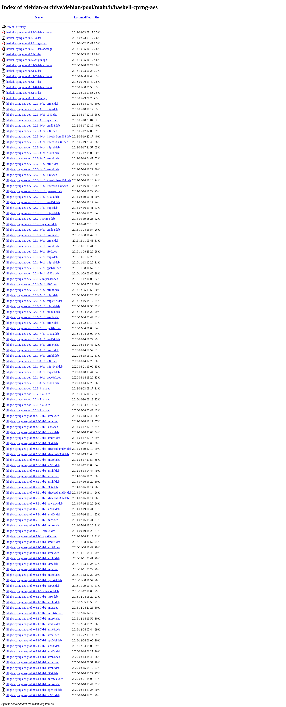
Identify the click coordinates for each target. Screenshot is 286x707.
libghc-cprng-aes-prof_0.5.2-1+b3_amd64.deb (33, 514)
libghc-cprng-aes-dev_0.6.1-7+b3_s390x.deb (32, 333)
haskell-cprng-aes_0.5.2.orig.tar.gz (26, 59)
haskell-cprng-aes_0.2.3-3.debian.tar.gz (29, 32)
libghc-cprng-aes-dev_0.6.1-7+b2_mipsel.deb (33, 306)
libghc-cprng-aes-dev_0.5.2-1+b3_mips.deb (32, 207)
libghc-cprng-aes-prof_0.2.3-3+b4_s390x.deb (32, 465)
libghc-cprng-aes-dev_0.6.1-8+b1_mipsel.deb (33, 372)
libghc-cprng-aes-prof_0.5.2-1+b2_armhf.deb (32, 481)
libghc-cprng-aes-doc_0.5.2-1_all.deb (28, 393)
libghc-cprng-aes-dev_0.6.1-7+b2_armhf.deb (32, 289)
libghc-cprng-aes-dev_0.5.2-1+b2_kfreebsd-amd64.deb (38, 180)
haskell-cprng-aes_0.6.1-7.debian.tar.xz (29, 76)
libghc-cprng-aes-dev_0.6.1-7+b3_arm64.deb (32, 317)
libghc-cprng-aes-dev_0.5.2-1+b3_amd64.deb (33, 202)
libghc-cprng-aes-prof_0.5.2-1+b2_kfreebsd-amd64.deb (39, 492)
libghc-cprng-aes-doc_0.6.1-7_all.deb (28, 404)
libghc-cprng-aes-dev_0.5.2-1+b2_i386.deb (31, 174)
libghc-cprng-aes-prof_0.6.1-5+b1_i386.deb (32, 563)
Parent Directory (16, 26)
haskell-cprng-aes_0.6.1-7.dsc (23, 81)
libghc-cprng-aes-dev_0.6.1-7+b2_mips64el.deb (34, 300)
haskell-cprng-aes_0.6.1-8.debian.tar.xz (29, 87)
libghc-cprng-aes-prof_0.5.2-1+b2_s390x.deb (32, 509)
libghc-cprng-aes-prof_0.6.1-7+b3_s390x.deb (32, 645)
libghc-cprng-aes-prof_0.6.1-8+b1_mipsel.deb (33, 684)
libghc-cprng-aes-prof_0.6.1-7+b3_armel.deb (32, 635)
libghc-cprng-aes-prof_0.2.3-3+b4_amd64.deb (33, 437)
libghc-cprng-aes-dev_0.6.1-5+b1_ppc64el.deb (33, 268)
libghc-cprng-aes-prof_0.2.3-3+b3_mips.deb (32, 421)
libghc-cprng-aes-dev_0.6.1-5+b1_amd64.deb (33, 229)
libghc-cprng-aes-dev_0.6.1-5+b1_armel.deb (32, 240)
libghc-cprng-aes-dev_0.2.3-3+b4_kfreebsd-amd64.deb (38, 136)
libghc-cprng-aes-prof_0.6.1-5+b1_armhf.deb (32, 558)
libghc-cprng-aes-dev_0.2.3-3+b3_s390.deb (31, 114)
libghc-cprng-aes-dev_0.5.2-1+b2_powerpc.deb (34, 191)
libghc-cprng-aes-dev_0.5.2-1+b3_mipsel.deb (33, 213)
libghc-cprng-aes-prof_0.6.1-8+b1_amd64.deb (33, 651)
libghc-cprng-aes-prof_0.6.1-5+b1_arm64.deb (33, 547)
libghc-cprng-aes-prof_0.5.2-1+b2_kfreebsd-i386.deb (37, 498)
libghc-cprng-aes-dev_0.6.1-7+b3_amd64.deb (33, 311)
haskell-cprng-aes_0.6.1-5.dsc (23, 70)
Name (38, 17)
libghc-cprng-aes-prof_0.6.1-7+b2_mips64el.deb (34, 613)
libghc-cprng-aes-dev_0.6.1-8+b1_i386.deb (31, 361)
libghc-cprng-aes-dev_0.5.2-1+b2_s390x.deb (32, 196)
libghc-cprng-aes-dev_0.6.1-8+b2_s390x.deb (32, 383)
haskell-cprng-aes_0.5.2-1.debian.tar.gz (29, 48)
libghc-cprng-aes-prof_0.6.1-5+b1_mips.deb (32, 569)
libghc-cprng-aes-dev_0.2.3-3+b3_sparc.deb (32, 120)
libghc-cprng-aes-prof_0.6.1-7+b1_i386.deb (32, 596)
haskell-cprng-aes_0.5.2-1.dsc (23, 54)
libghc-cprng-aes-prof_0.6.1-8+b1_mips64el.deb (34, 678)
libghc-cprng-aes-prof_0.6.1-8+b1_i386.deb (32, 673)
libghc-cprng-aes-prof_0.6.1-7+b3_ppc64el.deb (34, 640)
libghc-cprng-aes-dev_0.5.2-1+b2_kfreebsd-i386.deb (37, 185)
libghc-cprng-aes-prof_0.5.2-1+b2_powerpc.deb (34, 503)
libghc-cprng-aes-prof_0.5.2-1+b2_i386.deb (32, 487)
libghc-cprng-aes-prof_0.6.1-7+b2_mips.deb (32, 607)
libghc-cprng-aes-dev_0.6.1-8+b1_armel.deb (32, 350)
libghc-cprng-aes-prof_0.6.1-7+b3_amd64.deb (33, 624)
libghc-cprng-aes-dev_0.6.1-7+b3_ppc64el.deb (33, 328)
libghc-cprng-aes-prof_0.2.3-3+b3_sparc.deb (32, 432)
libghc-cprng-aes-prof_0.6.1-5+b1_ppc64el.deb (34, 580)
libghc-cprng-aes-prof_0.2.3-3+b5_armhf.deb (32, 470)
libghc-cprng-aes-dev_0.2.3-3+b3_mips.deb (32, 109)
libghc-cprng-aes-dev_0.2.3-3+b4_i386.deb (31, 131)
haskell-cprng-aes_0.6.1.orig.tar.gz (26, 98)
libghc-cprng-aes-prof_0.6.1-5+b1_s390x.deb (32, 585)
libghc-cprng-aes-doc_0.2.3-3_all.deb (28, 388)
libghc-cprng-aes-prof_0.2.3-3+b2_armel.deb (32, 415)
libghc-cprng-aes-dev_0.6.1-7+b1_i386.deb (31, 284)
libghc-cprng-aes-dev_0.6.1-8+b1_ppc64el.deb (33, 377)
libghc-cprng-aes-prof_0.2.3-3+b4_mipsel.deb (33, 459)
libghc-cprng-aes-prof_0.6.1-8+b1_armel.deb (32, 662)
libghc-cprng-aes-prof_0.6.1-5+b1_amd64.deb (33, 541)
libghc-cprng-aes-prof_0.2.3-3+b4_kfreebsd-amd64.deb (39, 448)
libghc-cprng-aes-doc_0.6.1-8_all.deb (28, 410)
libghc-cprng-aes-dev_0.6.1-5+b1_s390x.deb (32, 273)
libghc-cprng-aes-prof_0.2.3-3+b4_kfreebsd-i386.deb (37, 454)
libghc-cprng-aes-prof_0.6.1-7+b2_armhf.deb (32, 602)
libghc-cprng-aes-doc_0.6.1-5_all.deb (28, 399)
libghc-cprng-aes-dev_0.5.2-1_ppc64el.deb (31, 224)
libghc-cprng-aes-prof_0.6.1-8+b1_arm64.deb (33, 656)
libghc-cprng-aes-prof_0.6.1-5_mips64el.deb (32, 591)
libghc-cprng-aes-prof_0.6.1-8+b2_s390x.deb (32, 695)
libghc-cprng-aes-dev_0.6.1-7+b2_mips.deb (32, 295)
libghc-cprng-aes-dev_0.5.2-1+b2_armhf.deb (32, 169)
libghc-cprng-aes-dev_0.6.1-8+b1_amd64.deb (33, 339)
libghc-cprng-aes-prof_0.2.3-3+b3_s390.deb (32, 426)
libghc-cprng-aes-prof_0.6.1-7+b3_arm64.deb (33, 629)
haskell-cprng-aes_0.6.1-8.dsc (23, 92)
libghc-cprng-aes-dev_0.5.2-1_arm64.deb (30, 218)
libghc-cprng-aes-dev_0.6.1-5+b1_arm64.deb (32, 235)
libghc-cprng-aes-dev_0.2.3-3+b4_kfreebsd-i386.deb (37, 142)
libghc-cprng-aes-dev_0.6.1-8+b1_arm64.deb (32, 344)
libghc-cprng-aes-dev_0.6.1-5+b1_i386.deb (31, 251)
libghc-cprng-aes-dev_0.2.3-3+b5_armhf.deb (32, 158)
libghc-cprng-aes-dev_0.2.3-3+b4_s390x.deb (32, 152)
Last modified (82, 17)
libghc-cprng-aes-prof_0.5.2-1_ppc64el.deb (31, 536)
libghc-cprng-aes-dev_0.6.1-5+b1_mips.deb (32, 257)
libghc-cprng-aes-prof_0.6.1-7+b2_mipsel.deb (33, 618)
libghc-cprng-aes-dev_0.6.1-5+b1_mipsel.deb (33, 262)
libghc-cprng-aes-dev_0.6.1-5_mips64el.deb (32, 278)
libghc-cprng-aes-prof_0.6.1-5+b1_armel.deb (32, 552)
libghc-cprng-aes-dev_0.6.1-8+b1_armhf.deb (32, 355)
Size (96, 17)
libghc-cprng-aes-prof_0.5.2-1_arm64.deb (30, 530)
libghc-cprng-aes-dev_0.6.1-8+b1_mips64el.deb (34, 366)
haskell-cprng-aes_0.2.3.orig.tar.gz (26, 43)
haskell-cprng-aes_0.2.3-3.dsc (23, 37)
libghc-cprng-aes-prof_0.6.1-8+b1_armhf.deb (32, 667)
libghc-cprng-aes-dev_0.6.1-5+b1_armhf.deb (32, 246)
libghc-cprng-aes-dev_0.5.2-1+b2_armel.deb (32, 163)
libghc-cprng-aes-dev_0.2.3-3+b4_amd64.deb (33, 125)
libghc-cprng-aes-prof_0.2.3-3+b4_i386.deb (32, 443)
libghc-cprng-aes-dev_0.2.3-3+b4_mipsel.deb (33, 147)
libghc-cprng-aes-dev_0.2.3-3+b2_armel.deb (32, 103)
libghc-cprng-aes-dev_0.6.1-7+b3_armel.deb (32, 322)
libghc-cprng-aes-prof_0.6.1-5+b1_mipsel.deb (33, 574)
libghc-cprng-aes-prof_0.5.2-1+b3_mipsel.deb (33, 525)
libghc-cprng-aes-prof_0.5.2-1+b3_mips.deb (32, 519)
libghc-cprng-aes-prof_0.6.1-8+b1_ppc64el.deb (34, 689)
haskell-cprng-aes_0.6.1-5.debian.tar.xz (29, 65)
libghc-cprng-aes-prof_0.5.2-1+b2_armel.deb (32, 476)
